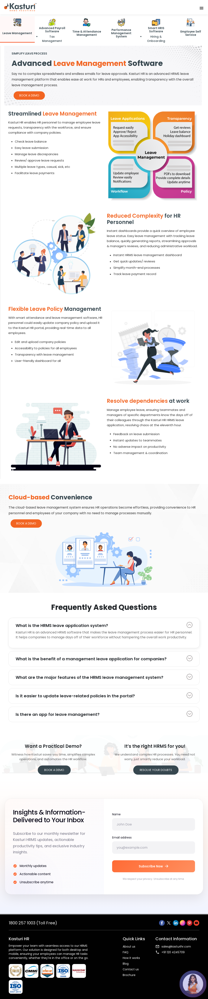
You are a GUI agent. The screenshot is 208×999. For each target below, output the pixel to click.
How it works (131, 958)
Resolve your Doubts (156, 770)
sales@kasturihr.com (173, 946)
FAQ (125, 952)
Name (116, 814)
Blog (126, 964)
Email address (122, 837)
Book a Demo (29, 95)
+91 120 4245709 (170, 952)
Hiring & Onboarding (156, 39)
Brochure (129, 975)
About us (129, 946)
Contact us (131, 969)
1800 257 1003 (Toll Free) (33, 923)
